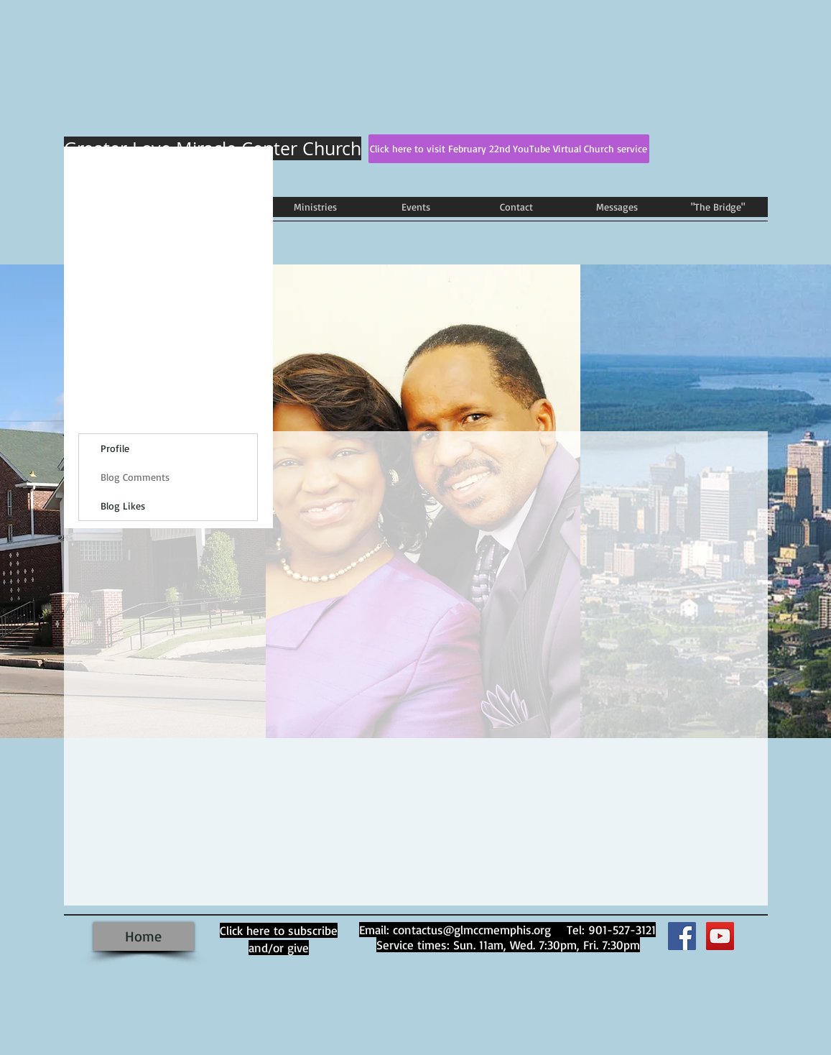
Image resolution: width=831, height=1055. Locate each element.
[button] (315, 207)
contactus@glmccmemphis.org (472, 929)
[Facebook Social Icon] (682, 936)
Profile (115, 448)
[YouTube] (720, 936)
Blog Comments (135, 477)
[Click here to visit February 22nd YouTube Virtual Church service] (508, 148)
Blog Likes (123, 505)
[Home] (143, 936)
